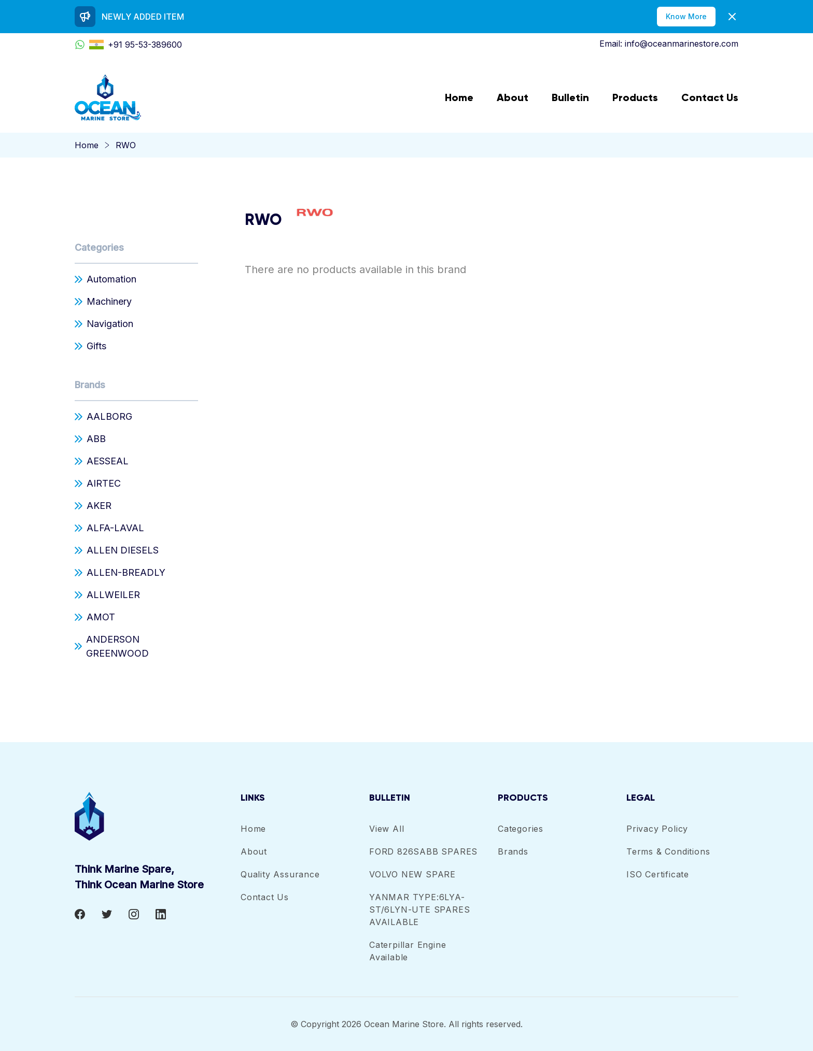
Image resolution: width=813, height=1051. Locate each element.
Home (87, 145)
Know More (686, 16)
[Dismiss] (732, 16)
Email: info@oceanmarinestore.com (668, 43)
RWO (126, 145)
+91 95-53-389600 (128, 44)
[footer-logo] (158, 816)
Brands (90, 384)
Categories (99, 247)
